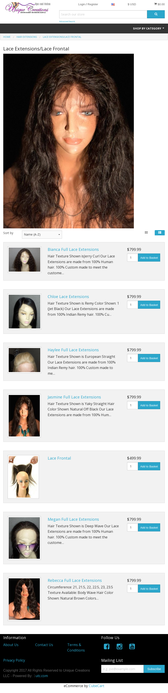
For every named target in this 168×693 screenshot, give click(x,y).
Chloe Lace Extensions (68, 296)
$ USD (132, 4)
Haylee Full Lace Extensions (73, 349)
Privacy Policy (14, 660)
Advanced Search (67, 21)
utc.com (41, 675)
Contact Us (44, 644)
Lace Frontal (59, 458)
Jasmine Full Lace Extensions (74, 397)
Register (92, 4)
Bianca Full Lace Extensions (73, 249)
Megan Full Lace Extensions (73, 519)
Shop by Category (149, 28)
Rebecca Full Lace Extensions (75, 580)
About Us (10, 644)
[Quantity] (132, 257)
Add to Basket (149, 257)
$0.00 (159, 4)
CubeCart (96, 685)
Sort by (8, 233)
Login (81, 4)
